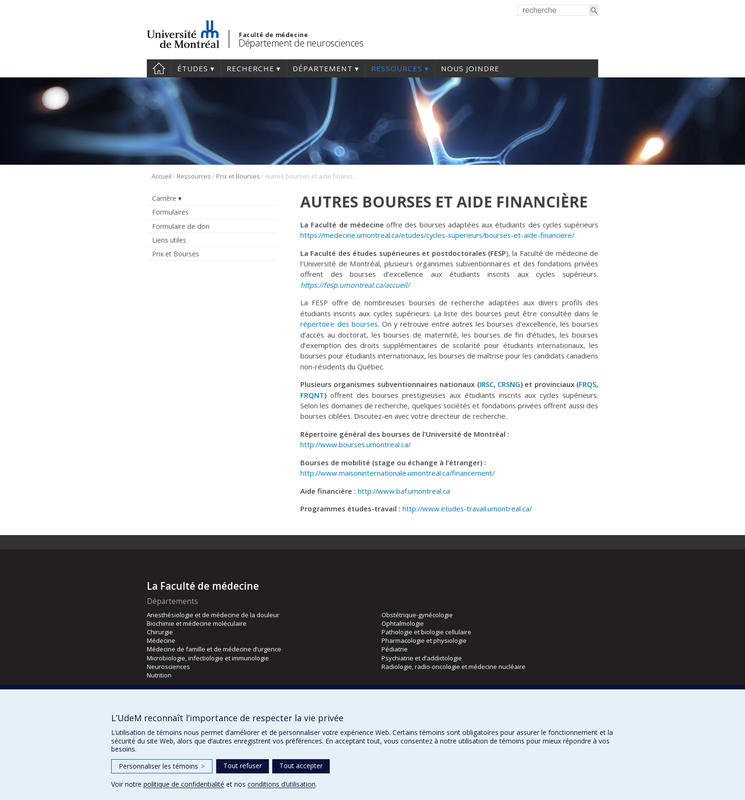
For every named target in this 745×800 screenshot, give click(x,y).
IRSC (486, 384)
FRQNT (312, 395)
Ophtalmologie (403, 623)
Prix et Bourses (238, 176)
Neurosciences (168, 666)
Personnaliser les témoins (162, 766)
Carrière (164, 198)
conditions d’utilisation (281, 784)
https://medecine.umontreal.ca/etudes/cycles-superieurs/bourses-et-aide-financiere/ (437, 235)
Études (192, 68)
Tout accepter (301, 765)
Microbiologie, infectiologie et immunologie (208, 658)
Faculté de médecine (273, 34)
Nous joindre (470, 68)
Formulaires (170, 211)
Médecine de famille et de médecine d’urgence (214, 649)
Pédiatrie (395, 649)
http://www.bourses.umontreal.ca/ (355, 444)
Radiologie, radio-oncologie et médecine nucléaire (453, 666)
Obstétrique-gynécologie (417, 615)
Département (323, 68)
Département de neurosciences (301, 43)
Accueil (159, 68)
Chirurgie (160, 632)
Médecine (161, 640)
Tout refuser (242, 765)
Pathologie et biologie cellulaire (426, 632)
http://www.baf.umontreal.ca (404, 491)
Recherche (250, 68)
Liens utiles (169, 240)
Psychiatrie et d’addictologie (422, 658)
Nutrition (159, 675)
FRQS (587, 384)
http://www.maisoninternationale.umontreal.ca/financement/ (397, 473)
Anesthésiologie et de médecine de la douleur (213, 615)
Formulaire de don (181, 226)
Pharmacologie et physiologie (424, 640)
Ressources (396, 68)
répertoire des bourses (339, 324)
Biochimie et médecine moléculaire (197, 623)
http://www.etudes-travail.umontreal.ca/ (467, 508)
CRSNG (508, 384)
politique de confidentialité (183, 784)
